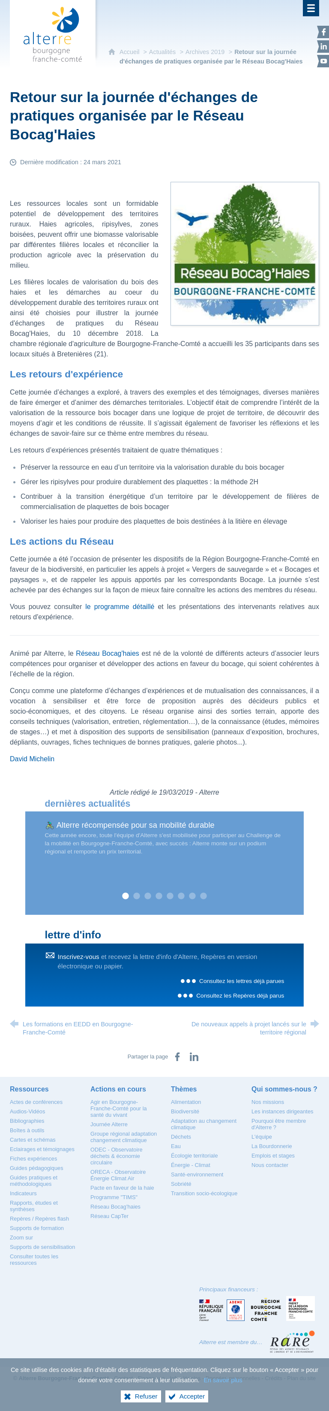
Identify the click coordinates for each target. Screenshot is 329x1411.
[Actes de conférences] (36, 1102)
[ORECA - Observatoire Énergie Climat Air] (118, 1175)
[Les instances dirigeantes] (282, 1111)
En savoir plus (222, 1380)
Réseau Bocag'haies (107, 653)
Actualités (162, 51)
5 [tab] (170, 896)
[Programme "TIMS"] (114, 1197)
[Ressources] (29, 1089)
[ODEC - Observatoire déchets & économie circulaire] (116, 1156)
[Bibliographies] (27, 1121)
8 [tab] (203, 896)
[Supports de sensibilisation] (42, 1247)
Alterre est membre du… (231, 1342)
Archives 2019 (204, 51)
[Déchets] (181, 1137)
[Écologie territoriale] (194, 1155)
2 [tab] (137, 896)
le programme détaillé (121, 606)
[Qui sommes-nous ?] (284, 1089)
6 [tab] (181, 896)
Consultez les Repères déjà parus (240, 995)
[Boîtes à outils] (27, 1130)
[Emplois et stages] (273, 1155)
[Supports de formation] (37, 1228)
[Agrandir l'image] (244, 253)
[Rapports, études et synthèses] (34, 1206)
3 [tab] (148, 896)
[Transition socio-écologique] (204, 1193)
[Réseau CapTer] (109, 1216)
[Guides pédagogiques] (36, 1168)
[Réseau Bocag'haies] (115, 1206)
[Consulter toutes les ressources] (34, 1259)
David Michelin (32, 759)
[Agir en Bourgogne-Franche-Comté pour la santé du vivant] (118, 1108)
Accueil (130, 51)
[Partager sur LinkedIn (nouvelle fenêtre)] (194, 1056)
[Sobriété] (181, 1184)
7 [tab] (192, 896)
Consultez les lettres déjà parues (241, 981)
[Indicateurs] (23, 1193)
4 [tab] (159, 896)
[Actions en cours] (118, 1089)
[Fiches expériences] (33, 1158)
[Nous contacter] (269, 1165)
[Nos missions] (267, 1102)
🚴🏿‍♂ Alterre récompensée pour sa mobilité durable (130, 824)
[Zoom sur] (21, 1237)
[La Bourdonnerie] (271, 1146)
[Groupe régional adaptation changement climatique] (123, 1137)
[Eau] (176, 1146)
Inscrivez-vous (78, 956)
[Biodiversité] (185, 1111)
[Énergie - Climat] (190, 1165)
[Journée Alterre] (109, 1124)
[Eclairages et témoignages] (42, 1149)
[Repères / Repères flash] (39, 1218)
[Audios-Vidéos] (27, 1111)
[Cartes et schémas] (33, 1140)
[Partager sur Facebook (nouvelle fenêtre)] (177, 1056)
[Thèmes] (184, 1089)
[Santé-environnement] (197, 1174)
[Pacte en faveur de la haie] (122, 1188)
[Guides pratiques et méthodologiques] (33, 1180)
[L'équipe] (261, 1137)
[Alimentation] (186, 1102)
